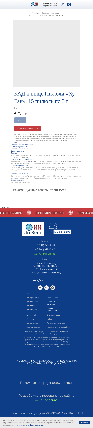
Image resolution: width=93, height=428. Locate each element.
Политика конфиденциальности (46, 383)
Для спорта (32, 310)
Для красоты (32, 302)
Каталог (30, 294)
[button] (69, 4)
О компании (52, 301)
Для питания (32, 306)
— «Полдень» (46, 400)
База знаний (52, 298)
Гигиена (30, 319)
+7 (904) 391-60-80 (50, 6)
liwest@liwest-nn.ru (43, 280)
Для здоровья (33, 298)
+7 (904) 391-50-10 (50, 3)
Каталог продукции (50, 13)
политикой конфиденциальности (31, 425)
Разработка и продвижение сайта (46, 395)
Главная (35, 13)
